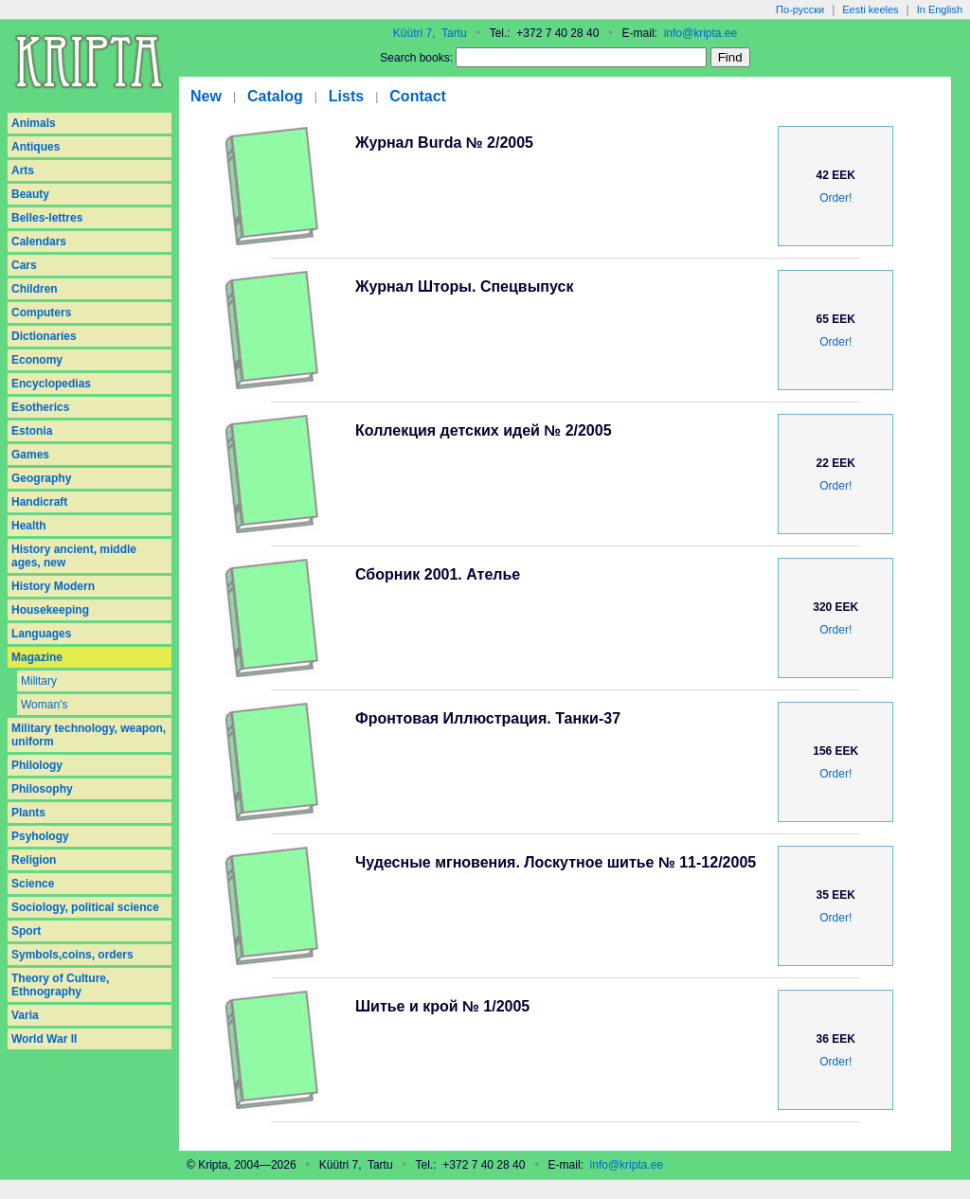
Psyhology (40, 836)
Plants (28, 812)
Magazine (37, 657)
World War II (44, 1039)
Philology (37, 765)
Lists (346, 96)
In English (939, 9)
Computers (41, 312)
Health (28, 525)
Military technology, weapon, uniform (88, 735)
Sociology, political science (85, 907)
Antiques (35, 146)
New (206, 96)
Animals (33, 123)
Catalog (275, 96)
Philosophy (42, 789)
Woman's (44, 704)
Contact (417, 96)
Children (34, 288)
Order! (835, 198)
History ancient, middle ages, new (73, 556)
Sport (26, 931)
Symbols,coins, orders (72, 954)
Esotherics (40, 407)
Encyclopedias (51, 383)
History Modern (53, 586)
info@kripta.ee (701, 33)
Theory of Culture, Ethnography (60, 985)
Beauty (30, 194)
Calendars (38, 241)
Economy (37, 360)
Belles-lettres (46, 217)
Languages (41, 633)
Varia (25, 1015)
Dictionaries (44, 336)
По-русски (800, 9)
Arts (22, 170)
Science (32, 883)
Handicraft (39, 502)
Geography (41, 478)
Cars (24, 265)
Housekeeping (50, 610)
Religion (33, 860)
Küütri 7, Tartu (430, 33)
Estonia (31, 431)
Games (30, 454)
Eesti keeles (870, 9)
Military (39, 681)
